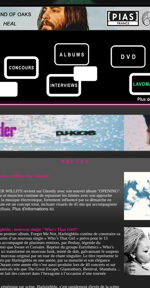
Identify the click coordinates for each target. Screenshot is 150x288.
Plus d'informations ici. (33, 208)
